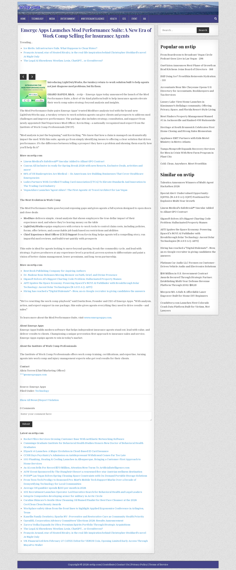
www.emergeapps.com (97, 317)
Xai (144, 18)
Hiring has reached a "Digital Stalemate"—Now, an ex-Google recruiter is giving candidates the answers (84, 291)
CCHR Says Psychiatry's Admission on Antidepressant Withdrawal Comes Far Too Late (75, 455)
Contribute (109, 564)
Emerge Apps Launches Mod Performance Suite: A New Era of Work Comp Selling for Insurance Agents (86, 33)
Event (134, 18)
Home (23, 18)
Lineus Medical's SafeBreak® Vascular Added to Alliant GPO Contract (64, 161)
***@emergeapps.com (33, 374)
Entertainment (67, 18)
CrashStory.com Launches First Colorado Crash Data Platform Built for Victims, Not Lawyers (185, 306)
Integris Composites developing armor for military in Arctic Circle (63, 496)
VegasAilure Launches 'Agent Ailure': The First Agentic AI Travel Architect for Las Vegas (75, 190)
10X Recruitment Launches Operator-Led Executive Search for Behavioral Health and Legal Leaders (83, 492)
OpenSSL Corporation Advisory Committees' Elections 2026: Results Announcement (73, 520)
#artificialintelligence (92, 18)
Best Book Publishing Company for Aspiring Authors (55, 270)
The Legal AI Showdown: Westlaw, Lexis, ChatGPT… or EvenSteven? (63, 60)
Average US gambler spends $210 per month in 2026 (55, 488)
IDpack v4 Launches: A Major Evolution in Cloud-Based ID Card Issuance (66, 451)
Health (113, 18)
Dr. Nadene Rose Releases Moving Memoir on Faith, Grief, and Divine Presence (70, 275)
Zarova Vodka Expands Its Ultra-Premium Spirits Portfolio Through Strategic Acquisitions (77, 524)
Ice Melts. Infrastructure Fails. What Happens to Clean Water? (60, 48)
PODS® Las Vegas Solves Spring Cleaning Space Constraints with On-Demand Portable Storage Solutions (85, 475)
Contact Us (123, 564)
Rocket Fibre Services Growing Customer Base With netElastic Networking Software (74, 439)
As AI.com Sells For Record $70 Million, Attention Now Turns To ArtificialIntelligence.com (76, 467)
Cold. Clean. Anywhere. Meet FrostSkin (183, 163)
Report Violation (49, 400)
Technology (37, 18)
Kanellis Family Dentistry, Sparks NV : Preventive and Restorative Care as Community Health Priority (84, 516)
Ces (124, 18)
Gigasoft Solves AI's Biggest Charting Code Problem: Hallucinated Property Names (73, 279)
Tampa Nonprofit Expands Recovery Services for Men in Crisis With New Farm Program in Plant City (187, 152)
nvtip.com (29, 7)
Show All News (28, 400)
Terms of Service (158, 564)
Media (52, 18)
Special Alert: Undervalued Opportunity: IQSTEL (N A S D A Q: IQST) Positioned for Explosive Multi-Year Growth (185, 197)
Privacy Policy (139, 564)
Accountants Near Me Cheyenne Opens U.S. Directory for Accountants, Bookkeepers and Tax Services (187, 91)
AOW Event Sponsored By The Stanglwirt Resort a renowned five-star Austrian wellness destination (83, 471)
